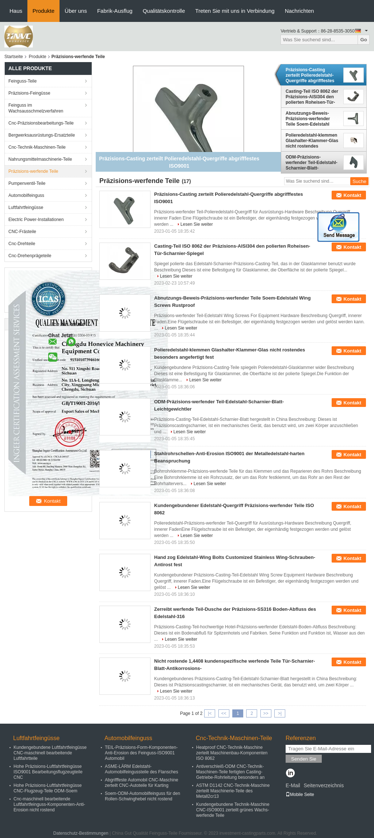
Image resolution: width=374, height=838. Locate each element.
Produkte (43, 11)
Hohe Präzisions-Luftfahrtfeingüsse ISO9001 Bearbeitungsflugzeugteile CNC (48, 772)
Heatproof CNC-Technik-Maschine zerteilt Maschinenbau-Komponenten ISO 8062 (231, 753)
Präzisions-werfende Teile (33, 171)
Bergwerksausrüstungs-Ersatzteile (41, 135)
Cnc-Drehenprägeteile (29, 255)
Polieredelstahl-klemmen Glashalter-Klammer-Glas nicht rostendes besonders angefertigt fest (312, 141)
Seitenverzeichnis (324, 785)
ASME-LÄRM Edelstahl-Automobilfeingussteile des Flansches (141, 769)
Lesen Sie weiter (196, 224)
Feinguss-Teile (22, 81)
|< (209, 713)
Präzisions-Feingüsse (29, 93)
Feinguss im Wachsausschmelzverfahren (35, 108)
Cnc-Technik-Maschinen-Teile (37, 147)
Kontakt (352, 195)
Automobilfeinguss (26, 195)
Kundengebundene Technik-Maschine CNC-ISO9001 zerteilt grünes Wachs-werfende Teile (233, 810)
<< (223, 713)
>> (265, 713)
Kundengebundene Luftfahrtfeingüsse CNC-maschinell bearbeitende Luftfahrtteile (50, 753)
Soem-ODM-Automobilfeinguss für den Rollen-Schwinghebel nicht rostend (142, 796)
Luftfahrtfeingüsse (25, 207)
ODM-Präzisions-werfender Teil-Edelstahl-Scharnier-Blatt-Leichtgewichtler (311, 163)
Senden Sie (303, 759)
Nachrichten (299, 11)
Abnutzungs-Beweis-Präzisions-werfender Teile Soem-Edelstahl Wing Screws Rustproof (310, 119)
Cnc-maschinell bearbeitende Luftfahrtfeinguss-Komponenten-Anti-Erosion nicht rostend (49, 804)
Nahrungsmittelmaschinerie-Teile (40, 159)
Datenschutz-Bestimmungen (80, 833)
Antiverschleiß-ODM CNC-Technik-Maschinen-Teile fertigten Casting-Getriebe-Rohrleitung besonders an (230, 772)
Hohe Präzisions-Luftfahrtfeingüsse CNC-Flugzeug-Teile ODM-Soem (48, 788)
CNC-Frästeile (22, 231)
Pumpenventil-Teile (26, 183)
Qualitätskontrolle (164, 11)
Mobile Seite (300, 794)
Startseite (13, 56)
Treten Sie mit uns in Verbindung (235, 11)
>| (280, 713)
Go (363, 39)
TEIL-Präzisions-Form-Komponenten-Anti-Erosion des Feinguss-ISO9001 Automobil (141, 753)
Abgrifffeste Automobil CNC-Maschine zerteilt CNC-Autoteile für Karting (141, 782)
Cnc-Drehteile (21, 243)
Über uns (76, 11)
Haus (15, 11)
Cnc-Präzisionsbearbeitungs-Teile (41, 123)
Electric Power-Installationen (36, 219)
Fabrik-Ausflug (115, 11)
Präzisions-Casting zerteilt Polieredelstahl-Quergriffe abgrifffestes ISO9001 (310, 75)
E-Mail (293, 785)
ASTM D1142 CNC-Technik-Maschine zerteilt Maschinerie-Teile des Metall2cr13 (233, 791)
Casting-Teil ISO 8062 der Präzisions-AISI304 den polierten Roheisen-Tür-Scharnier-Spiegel (312, 97)
